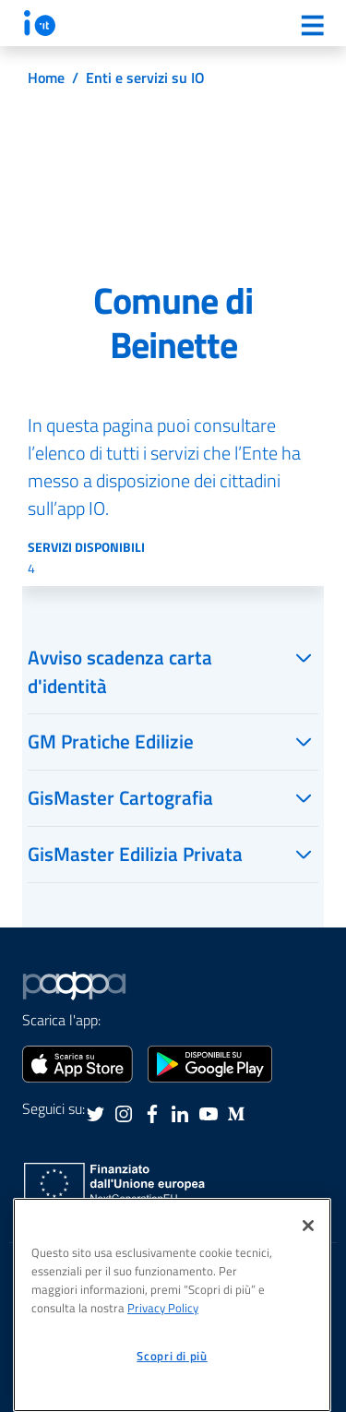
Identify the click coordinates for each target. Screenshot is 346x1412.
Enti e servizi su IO (145, 77)
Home (46, 77)
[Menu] (312, 25)
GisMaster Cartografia (120, 797)
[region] (172, 1305)
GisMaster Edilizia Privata (135, 853)
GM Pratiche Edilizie (111, 741)
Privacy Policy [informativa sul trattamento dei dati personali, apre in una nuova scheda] (162, 1307)
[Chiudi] (308, 1225)
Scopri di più (172, 1355)
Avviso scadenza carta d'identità (120, 671)
